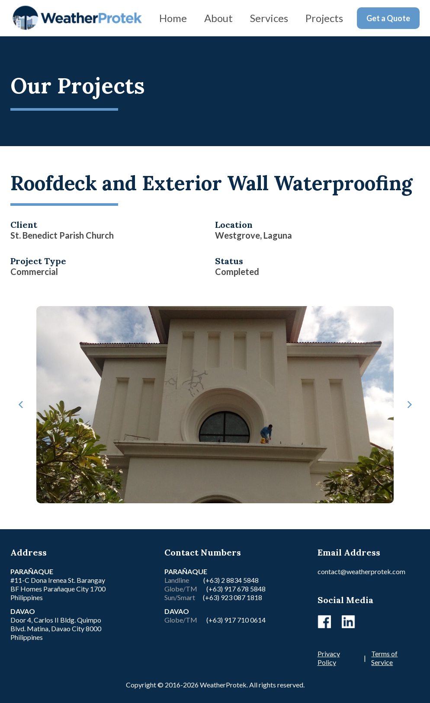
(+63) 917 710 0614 (236, 620)
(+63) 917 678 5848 (235, 589)
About (218, 18)
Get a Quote (388, 18)
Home (173, 18)
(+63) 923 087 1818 (232, 597)
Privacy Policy (329, 657)
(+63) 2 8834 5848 (231, 580)
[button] (20, 404)
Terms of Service (384, 657)
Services (269, 18)
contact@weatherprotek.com (361, 571)
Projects (324, 18)
